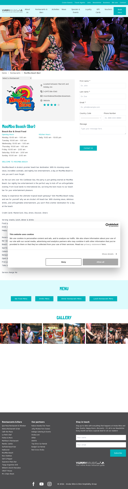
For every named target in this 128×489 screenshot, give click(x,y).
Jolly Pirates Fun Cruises (41, 428)
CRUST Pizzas (7, 470)
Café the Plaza (7, 431)
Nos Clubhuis (7, 455)
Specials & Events (76, 11)
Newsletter (97, 2)
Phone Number (110, 113)
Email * (83, 102)
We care (115, 2)
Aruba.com (36, 434)
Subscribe (118, 453)
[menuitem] (67, 2)
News (64, 9)
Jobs (89, 2)
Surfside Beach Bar (9, 446)
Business (106, 2)
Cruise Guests (67, 2)
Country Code (85, 113)
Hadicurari (6, 449)
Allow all (100, 262)
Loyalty (88, 9)
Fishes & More (7, 437)
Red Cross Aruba (38, 449)
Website (45, 100)
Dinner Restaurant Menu (71, 298)
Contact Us (88, 148)
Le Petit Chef (7, 434)
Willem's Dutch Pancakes (11, 467)
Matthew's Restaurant (10, 440)
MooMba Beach (7, 452)
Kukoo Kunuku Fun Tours (41, 425)
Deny (63, 262)
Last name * (85, 91)
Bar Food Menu (21, 298)
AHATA (34, 440)
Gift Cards (98, 11)
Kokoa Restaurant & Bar (11, 428)
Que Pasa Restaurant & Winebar (14, 425)
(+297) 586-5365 (48, 91)
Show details (108, 254)
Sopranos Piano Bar (9, 461)
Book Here (120, 11)
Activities (55, 9)
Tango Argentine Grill (10, 464)
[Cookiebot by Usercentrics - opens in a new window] (107, 225)
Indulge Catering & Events (41, 431)
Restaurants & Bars (41, 11)
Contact (123, 2)
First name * (85, 81)
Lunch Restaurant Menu (103, 298)
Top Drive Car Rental (39, 443)
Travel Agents (79, 2)
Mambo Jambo (7, 443)
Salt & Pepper (7, 458)
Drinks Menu (44, 298)
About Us (27, 11)
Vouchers (108, 9)
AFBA (34, 437)
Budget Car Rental (38, 446)
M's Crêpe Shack (8, 473)
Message (83, 124)
